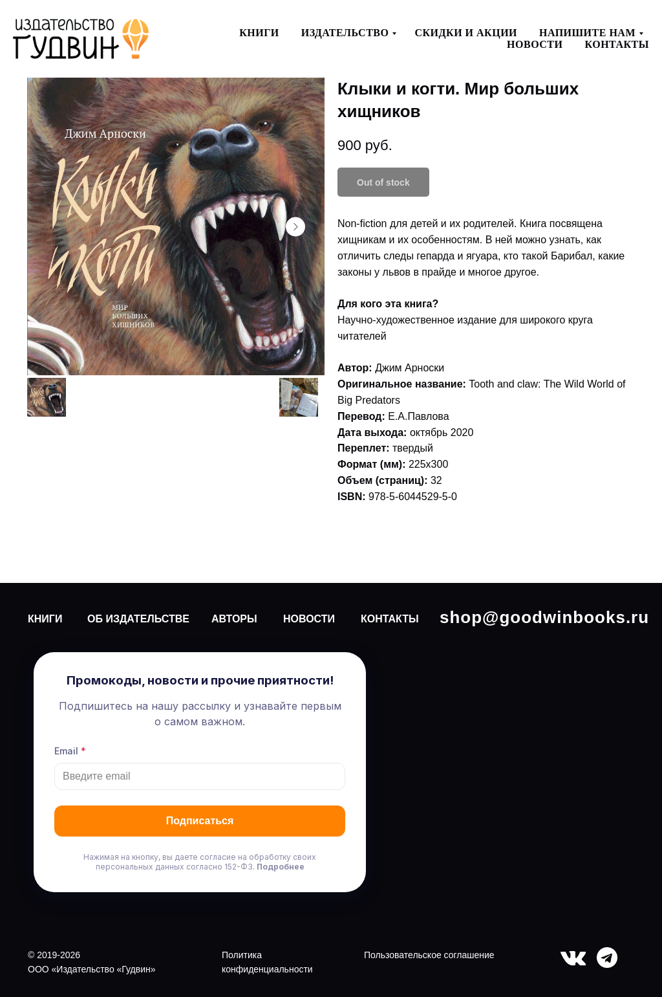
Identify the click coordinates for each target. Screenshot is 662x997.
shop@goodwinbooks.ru (544, 617)
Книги (259, 32)
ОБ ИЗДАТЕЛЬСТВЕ (138, 618)
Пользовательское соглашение (429, 955)
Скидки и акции (465, 32)
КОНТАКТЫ (390, 618)
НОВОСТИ (309, 618)
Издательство (345, 32)
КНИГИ (45, 618)
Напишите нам (587, 32)
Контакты (616, 44)
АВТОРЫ (234, 618)
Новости (534, 44)
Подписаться (200, 820)
